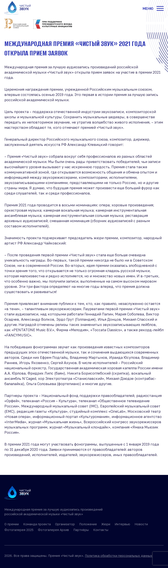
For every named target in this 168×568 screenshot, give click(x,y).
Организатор (65, 524)
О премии (11, 524)
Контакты (100, 530)
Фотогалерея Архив (53, 530)
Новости (141, 524)
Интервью (122, 524)
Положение (88, 524)
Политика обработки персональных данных (118, 555)
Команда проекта (37, 524)
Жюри (105, 524)
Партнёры (81, 530)
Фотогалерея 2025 (18, 530)
